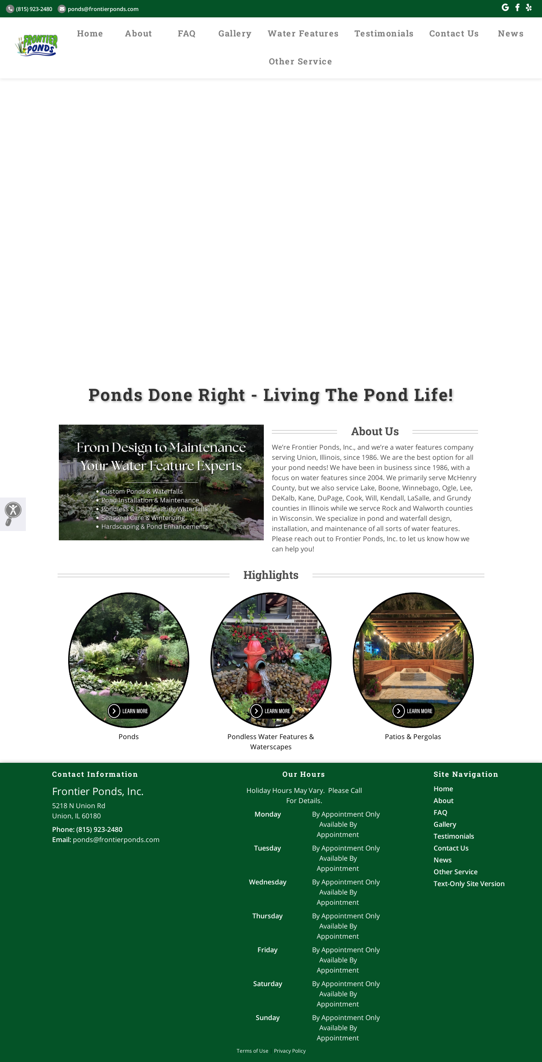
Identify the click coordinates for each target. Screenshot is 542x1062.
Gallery (235, 33)
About (138, 33)
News (511, 33)
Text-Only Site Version (469, 883)
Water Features (303, 33)
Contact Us (454, 33)
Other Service (301, 61)
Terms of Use (252, 1050)
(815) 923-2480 (29, 9)
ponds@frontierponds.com (98, 9)
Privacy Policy (290, 1050)
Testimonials (384, 33)
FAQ (187, 33)
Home (90, 33)
